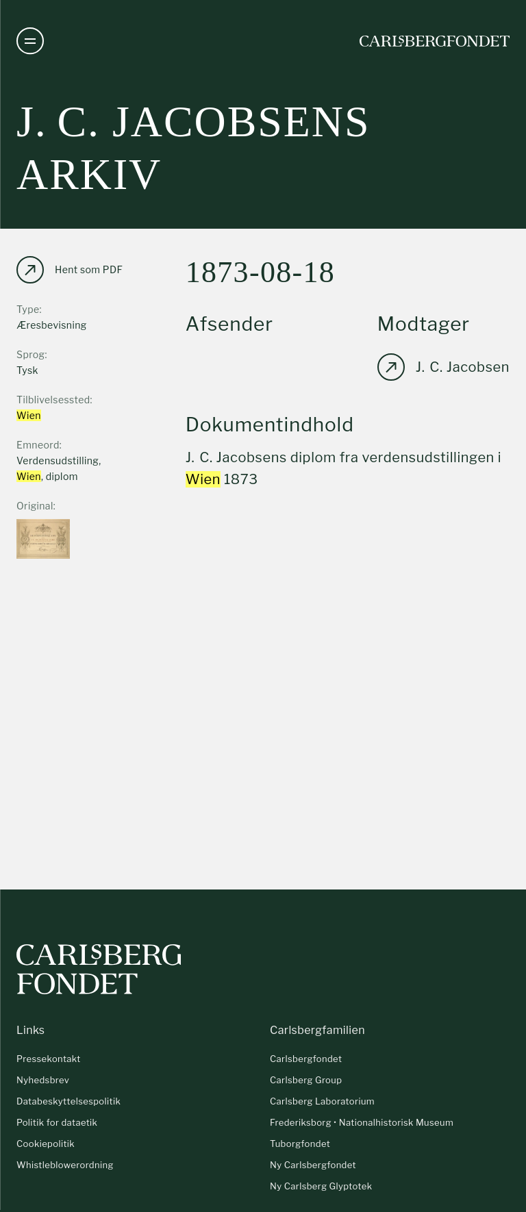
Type (28, 309)
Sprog (30, 354)
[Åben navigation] (30, 41)
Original (34, 506)
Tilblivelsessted (53, 399)
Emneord (38, 445)
